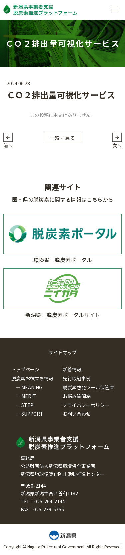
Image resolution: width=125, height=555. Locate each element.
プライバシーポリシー (86, 405)
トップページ (25, 369)
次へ (117, 145)
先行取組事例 (77, 378)
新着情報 (72, 369)
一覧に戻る (62, 137)
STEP (27, 405)
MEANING (31, 387)
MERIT (28, 396)
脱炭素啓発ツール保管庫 (88, 387)
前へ (8, 145)
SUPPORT (32, 413)
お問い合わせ (77, 413)
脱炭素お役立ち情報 (32, 378)
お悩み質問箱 (77, 396)
